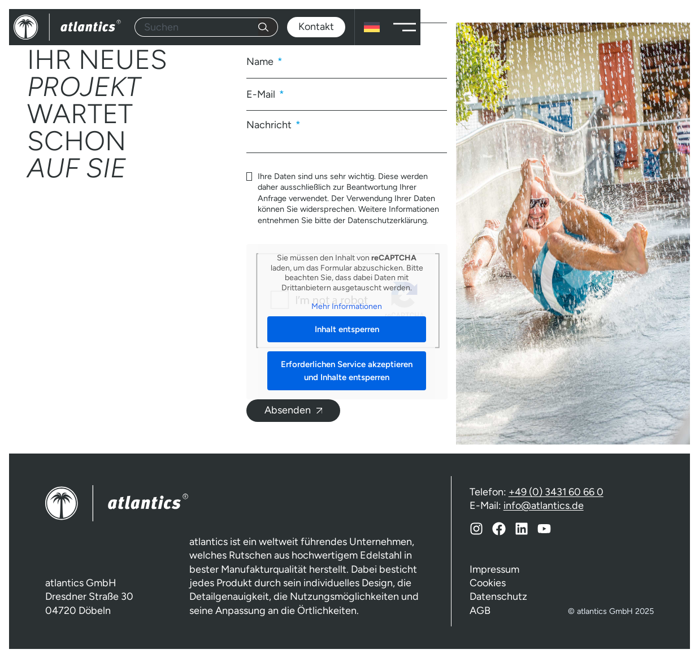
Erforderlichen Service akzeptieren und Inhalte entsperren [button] (347, 370)
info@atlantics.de (543, 505)
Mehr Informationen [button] (346, 306)
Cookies (488, 583)
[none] (372, 27)
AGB (480, 610)
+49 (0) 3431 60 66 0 (556, 492)
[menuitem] (372, 27)
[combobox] (196, 27)
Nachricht (270, 124)
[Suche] (268, 27)
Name (261, 61)
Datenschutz (498, 596)
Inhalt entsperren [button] (346, 329)
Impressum (494, 569)
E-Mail (261, 94)
